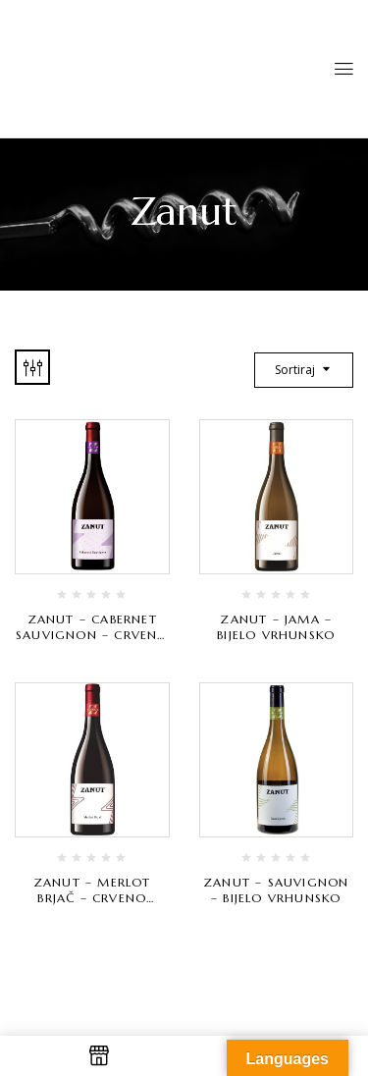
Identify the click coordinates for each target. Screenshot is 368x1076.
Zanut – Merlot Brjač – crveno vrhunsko (92, 898)
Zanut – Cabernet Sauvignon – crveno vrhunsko (92, 635)
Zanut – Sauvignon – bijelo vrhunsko (275, 890)
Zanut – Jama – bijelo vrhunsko (276, 627)
